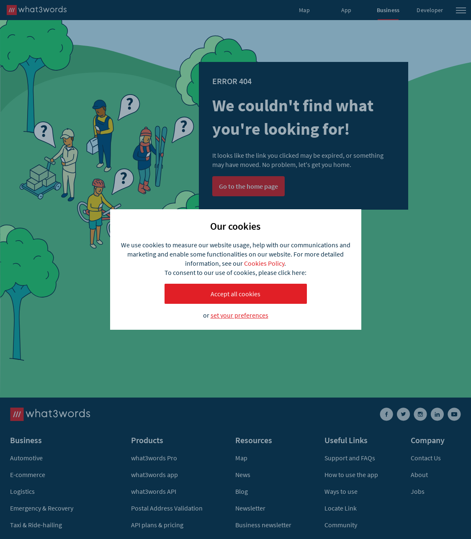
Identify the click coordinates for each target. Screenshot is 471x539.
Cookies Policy (264, 263)
